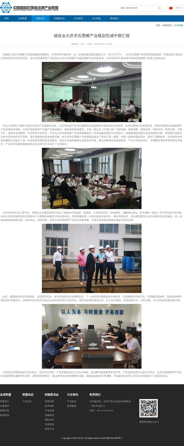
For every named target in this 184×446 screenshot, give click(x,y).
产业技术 (71, 401)
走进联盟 (5, 394)
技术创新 (49, 406)
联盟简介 (4, 401)
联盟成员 (4, 415)
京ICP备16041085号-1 (112, 438)
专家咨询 (49, 424)
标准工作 (49, 429)
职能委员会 (52, 394)
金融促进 (49, 415)
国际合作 (49, 419)
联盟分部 (4, 410)
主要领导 (4, 406)
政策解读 (71, 406)
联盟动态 (27, 394)
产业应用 (49, 410)
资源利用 (49, 401)
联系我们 (95, 394)
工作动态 (27, 401)
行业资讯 (72, 394)
